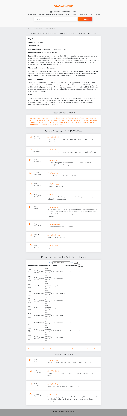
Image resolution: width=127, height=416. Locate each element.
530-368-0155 (53, 137)
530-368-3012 (53, 194)
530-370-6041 (53, 371)
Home (29, 28)
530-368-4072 (53, 207)
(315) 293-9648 (86, 120)
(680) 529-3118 (77, 122)
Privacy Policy (69, 412)
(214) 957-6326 (71, 118)
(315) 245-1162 (42, 122)
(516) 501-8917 (75, 120)
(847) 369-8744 (52, 120)
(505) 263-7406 (35, 118)
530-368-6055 (53, 224)
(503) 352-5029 (58, 124)
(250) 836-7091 (47, 118)
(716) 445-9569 (64, 120)
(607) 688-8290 (88, 122)
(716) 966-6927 (35, 124)
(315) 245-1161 (53, 122)
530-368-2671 (53, 160)
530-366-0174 (53, 384)
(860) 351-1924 (46, 124)
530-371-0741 (53, 394)
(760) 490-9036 (82, 118)
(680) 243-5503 (64, 122)
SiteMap (61, 412)
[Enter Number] (55, 19)
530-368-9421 (53, 173)
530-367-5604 (53, 360)
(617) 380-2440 (59, 118)
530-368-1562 (53, 184)
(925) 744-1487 (40, 120)
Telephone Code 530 (38, 28)
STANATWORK (63, 6)
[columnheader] (31, 266)
